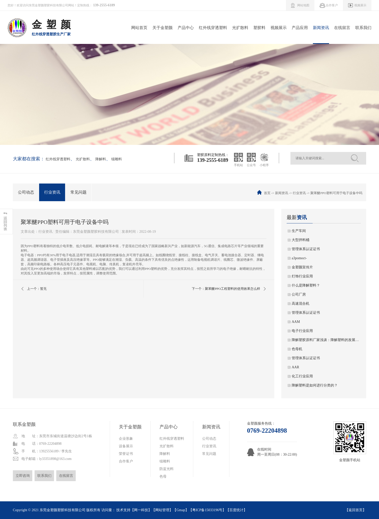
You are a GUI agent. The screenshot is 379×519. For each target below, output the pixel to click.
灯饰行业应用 (302, 276)
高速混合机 (300, 303)
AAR (295, 367)
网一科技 (141, 510)
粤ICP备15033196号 (207, 510)
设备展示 (126, 446)
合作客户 (126, 461)
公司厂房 (299, 294)
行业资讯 (52, 192)
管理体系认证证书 (306, 249)
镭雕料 (116, 159)
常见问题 (78, 192)
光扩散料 (240, 27)
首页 (267, 193)
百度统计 (236, 510)
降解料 (100, 159)
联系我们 (363, 27)
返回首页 (355, 510)
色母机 (297, 349)
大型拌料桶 (300, 240)
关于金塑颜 (162, 27)
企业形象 (126, 438)
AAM (296, 322)
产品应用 (300, 27)
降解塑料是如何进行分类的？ (315, 385)
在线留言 (342, 27)
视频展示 (278, 27)
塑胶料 (259, 27)
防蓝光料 (166, 469)
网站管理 (162, 510)
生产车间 (299, 231)
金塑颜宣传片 (302, 267)
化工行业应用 (302, 376)
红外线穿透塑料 (213, 27)
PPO (30, 246)
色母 (163, 476)
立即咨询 (23, 476)
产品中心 (186, 27)
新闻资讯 (321, 27)
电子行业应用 (302, 331)
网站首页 (139, 27)
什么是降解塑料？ (306, 285)
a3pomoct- (299, 258)
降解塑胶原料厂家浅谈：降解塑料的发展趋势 (326, 340)
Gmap (180, 510)
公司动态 (26, 192)
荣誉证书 (126, 454)
